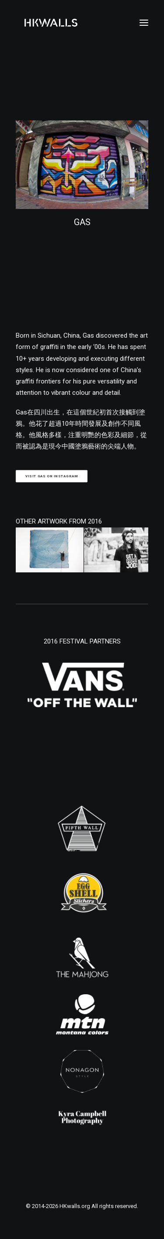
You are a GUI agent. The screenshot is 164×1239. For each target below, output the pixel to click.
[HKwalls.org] (51, 23)
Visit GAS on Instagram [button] (51, 476)
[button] (144, 22)
